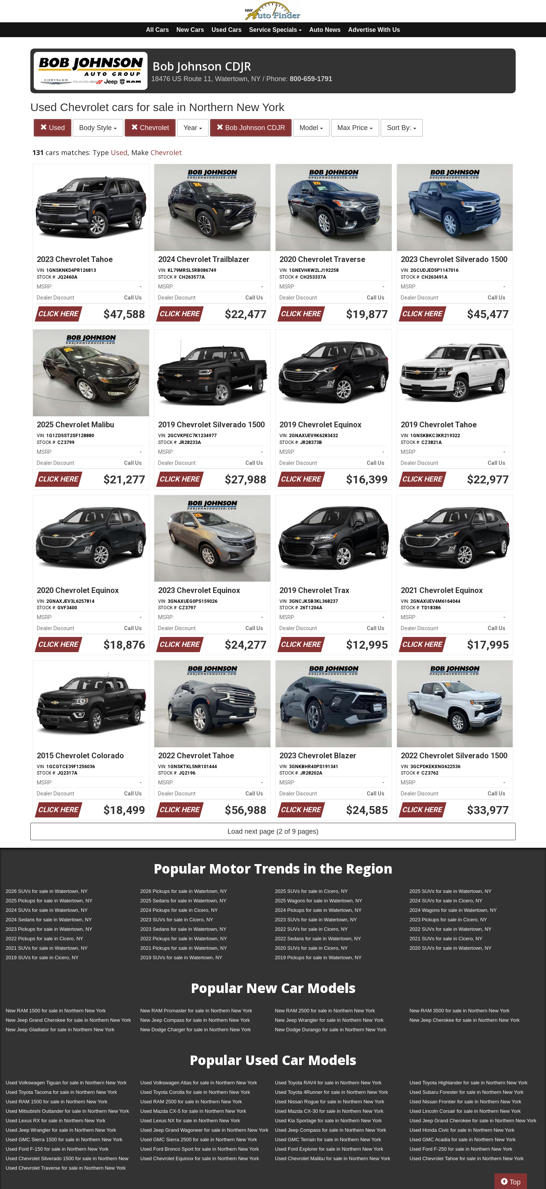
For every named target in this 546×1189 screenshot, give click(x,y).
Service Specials (275, 30)
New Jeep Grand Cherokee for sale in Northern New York (68, 1020)
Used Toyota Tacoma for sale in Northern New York (61, 1092)
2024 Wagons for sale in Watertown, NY (453, 910)
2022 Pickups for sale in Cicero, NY (44, 938)
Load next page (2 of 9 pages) (273, 831)
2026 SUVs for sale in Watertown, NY (47, 891)
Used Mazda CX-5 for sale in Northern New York (193, 1111)
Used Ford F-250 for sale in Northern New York (461, 1149)
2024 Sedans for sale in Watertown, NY (49, 919)
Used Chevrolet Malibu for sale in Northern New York (332, 1158)
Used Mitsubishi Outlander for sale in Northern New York (67, 1111)
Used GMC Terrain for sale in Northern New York (328, 1139)
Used (52, 128)
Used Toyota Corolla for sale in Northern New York (195, 1092)
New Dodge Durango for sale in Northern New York (330, 1029)
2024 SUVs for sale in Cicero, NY (446, 901)
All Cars (157, 30)
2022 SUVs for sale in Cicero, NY (311, 929)
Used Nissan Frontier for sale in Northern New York (465, 1101)
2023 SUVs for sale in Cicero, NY (176, 919)
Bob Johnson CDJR (251, 128)
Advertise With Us (374, 30)
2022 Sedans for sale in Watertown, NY (318, 938)
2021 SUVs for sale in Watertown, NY (47, 948)
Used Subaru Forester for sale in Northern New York (467, 1092)
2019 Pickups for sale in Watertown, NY (318, 957)
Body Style (98, 128)
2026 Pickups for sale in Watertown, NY (183, 891)
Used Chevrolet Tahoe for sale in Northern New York (467, 1158)
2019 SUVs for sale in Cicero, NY (42, 957)
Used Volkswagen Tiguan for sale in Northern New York (66, 1082)
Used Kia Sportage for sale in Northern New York (328, 1120)
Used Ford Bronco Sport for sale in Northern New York (199, 1149)
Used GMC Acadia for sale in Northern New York (463, 1139)
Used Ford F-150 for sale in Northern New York (57, 1149)
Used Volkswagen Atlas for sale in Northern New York (198, 1082)
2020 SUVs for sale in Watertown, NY (450, 948)
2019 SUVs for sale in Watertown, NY (181, 957)
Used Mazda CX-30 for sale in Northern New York (329, 1111)
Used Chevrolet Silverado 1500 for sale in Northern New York (67, 1160)
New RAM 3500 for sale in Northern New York (460, 1010)
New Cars (190, 30)
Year (193, 128)
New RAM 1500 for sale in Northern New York (56, 1010)
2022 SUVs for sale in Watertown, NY (450, 929)
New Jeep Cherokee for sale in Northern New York (464, 1020)
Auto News (325, 30)
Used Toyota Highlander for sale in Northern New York (468, 1082)
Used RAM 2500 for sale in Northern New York (191, 1101)
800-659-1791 (311, 79)
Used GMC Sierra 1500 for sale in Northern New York (64, 1139)
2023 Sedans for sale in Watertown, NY (183, 929)
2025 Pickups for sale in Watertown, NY (49, 901)
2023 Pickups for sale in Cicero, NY (448, 919)
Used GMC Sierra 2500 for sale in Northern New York (198, 1139)
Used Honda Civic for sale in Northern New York (462, 1130)
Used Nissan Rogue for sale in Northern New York (329, 1101)
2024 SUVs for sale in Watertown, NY (47, 910)
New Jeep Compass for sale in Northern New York (195, 1020)
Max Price (355, 128)
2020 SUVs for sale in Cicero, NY (311, 948)
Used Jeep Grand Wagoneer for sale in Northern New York (204, 1130)
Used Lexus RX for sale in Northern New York (55, 1120)
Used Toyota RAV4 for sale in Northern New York (328, 1082)
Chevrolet (150, 128)
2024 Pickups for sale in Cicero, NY (179, 910)
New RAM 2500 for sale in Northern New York (325, 1010)
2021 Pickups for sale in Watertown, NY (183, 948)
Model (311, 128)
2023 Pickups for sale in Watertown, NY (49, 929)
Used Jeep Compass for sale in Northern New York (330, 1130)
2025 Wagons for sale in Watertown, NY (318, 901)
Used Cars (227, 30)
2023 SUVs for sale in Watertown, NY (316, 919)
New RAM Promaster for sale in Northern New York (196, 1010)
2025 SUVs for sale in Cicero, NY (311, 891)
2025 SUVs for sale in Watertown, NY (450, 891)
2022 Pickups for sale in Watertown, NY (183, 938)
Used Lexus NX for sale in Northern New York (190, 1120)
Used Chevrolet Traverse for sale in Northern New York (66, 1168)
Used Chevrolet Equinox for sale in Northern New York (199, 1158)
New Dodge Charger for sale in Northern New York (195, 1029)
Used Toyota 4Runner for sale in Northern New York (331, 1092)
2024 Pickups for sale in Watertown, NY (318, 910)
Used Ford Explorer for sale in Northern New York (329, 1149)
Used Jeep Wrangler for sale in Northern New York (61, 1130)
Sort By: (401, 128)
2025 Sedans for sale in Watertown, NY (183, 901)
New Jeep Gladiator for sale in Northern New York (60, 1029)
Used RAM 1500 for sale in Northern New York (56, 1101)
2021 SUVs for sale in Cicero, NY (446, 938)
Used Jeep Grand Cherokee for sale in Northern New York (473, 1120)
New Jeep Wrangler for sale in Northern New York (329, 1020)
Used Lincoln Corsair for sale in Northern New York (465, 1111)
